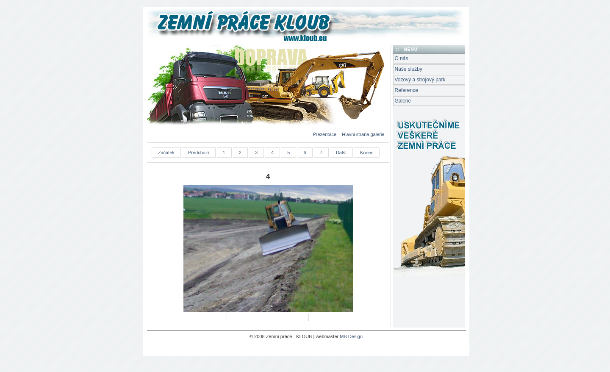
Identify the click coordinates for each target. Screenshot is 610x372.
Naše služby (408, 69)
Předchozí (198, 152)
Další (341, 152)
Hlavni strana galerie (363, 134)
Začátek (166, 152)
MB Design (351, 336)
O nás (401, 58)
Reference (406, 90)
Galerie (403, 101)
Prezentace (325, 134)
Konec (366, 152)
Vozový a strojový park (420, 80)
